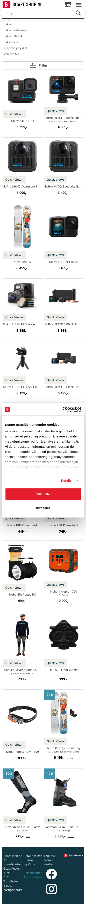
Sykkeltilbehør (13, 36)
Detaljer (67, 480)
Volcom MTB (12, 54)
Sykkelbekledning (16, 30)
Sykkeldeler (11, 42)
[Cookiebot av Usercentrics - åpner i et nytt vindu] (62, 409)
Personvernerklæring (38, 873)
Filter (43, 65)
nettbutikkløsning (52, 912)
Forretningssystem (22, 912)
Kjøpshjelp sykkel (15, 48)
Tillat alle (43, 494)
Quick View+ (14, 114)
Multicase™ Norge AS (43, 916)
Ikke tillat (43, 508)
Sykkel (8, 24)
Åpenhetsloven (34, 877)
